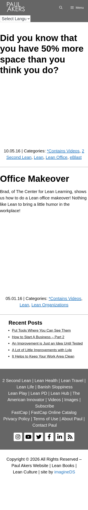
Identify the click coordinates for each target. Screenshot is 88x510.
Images (71, 399)
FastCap (20, 412)
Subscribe (44, 406)
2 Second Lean (16, 380)
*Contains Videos (63, 151)
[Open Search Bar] (61, 7)
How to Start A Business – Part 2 (38, 337)
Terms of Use (45, 418)
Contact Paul (44, 425)
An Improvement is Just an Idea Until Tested (47, 343)
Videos (54, 399)
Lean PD (38, 393)
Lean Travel (72, 380)
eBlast (76, 157)
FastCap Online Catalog (53, 412)
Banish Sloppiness (55, 387)
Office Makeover (34, 179)
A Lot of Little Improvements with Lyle (42, 350)
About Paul (72, 418)
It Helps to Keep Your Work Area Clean (43, 356)
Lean (38, 157)
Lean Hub (60, 393)
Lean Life (25, 387)
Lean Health (46, 380)
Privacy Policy (16, 418)
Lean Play (17, 393)
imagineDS (64, 472)
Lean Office (56, 157)
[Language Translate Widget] (15, 18)
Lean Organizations (50, 305)
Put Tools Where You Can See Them (41, 330)
